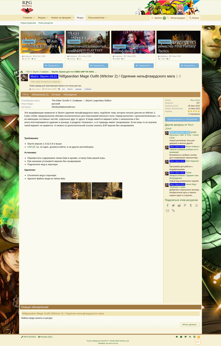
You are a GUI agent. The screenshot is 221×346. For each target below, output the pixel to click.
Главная (27, 17)
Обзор (25, 94)
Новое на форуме (61, 17)
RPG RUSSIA (28, 337)
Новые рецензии (28, 23)
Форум (41, 17)
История (56, 94)
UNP (30, 147)
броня (70, 89)
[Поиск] (194, 18)
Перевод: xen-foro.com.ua (108, 343)
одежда (78, 89)
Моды (80, 17)
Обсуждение (70, 94)
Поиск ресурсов (45, 23)
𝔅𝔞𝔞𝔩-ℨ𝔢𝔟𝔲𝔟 (36, 89)
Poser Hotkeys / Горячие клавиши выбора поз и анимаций (184, 149)
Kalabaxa (28, 56)
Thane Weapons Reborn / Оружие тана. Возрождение (183, 175)
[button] (34, 17)
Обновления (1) (40, 94)
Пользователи (96, 17)
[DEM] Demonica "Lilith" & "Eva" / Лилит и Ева (183, 135)
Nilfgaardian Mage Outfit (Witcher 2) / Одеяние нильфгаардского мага (64, 313)
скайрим (87, 89)
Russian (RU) (45, 337)
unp (63, 89)
